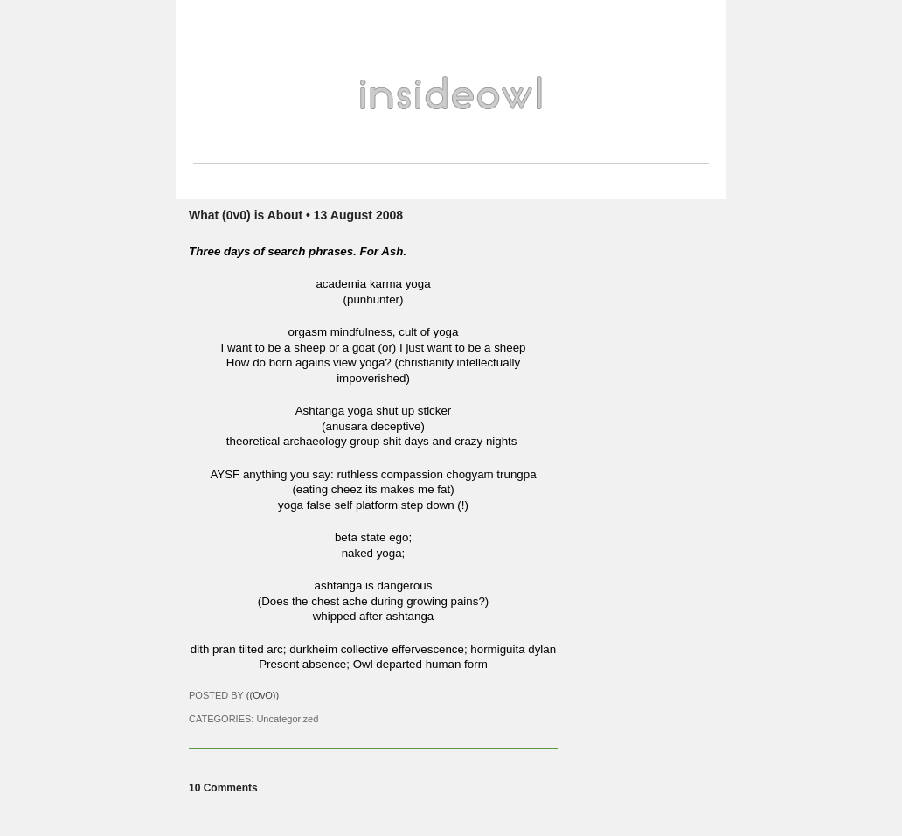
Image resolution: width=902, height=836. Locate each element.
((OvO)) (262, 695)
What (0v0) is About (245, 215)
